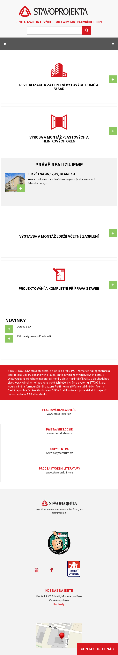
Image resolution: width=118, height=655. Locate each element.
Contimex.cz (59, 513)
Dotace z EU (59, 329)
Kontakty (59, 604)
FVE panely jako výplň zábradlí (59, 339)
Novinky (15, 320)
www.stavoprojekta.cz (59, 503)
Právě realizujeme (59, 164)
